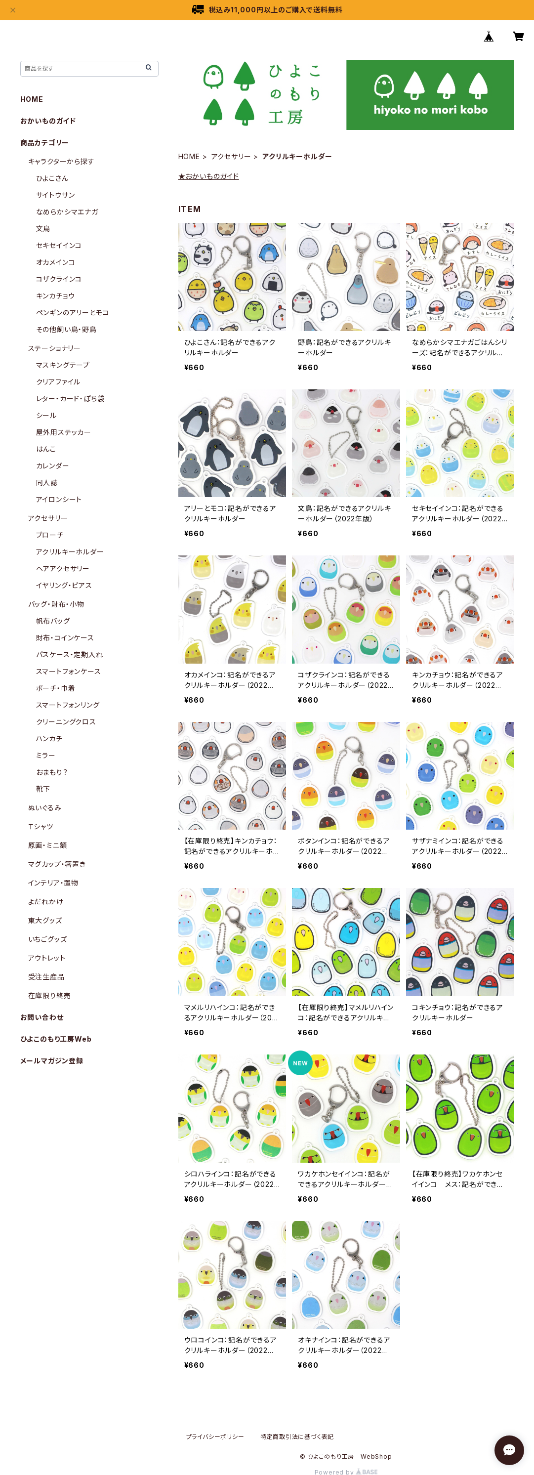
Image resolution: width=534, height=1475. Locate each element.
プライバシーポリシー (215, 1436)
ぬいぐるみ (45, 807)
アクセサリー (231, 156)
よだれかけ (46, 901)
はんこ (46, 449)
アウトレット (47, 958)
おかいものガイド (48, 121)
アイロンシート (59, 499)
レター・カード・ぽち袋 (70, 398)
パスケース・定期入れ (69, 654)
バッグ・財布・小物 (56, 604)
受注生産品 (46, 976)
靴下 (43, 789)
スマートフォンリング (68, 705)
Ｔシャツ (40, 826)
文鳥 (43, 228)
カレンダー (53, 466)
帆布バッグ (53, 621)
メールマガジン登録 (51, 1060)
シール (46, 415)
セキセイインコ (59, 245)
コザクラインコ (59, 279)
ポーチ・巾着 (56, 688)
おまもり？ (52, 772)
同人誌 (47, 482)
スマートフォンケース (68, 671)
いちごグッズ (47, 939)
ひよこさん (52, 178)
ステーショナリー (54, 348)
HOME (189, 156)
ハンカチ (49, 738)
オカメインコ (56, 262)
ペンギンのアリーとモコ (73, 312)
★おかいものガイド (208, 176)
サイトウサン (55, 195)
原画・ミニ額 (47, 845)
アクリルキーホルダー (70, 552)
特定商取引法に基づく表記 (297, 1436)
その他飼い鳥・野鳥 (66, 329)
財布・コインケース (65, 637)
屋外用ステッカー (63, 432)
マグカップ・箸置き (57, 864)
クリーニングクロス (66, 721)
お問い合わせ (42, 1017)
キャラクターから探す (61, 161)
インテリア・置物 (53, 883)
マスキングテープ (63, 365)
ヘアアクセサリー (63, 568)
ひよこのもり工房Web (56, 1039)
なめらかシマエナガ (67, 212)
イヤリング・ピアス (64, 585)
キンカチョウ (55, 296)
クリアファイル (58, 382)
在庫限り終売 (49, 995)
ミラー (46, 755)
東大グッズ (45, 920)
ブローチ (50, 535)
